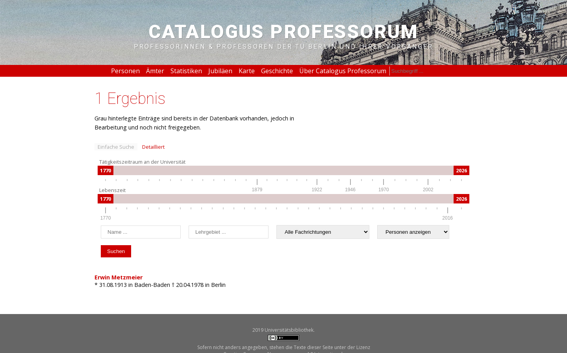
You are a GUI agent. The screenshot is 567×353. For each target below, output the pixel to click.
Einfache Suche (116, 146)
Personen (125, 71)
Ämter (155, 71)
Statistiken (186, 71)
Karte (247, 71)
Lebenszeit (112, 190)
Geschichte (277, 71)
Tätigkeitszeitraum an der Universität (142, 161)
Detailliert (153, 146)
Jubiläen (220, 71)
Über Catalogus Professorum (342, 71)
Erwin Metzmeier (118, 277)
